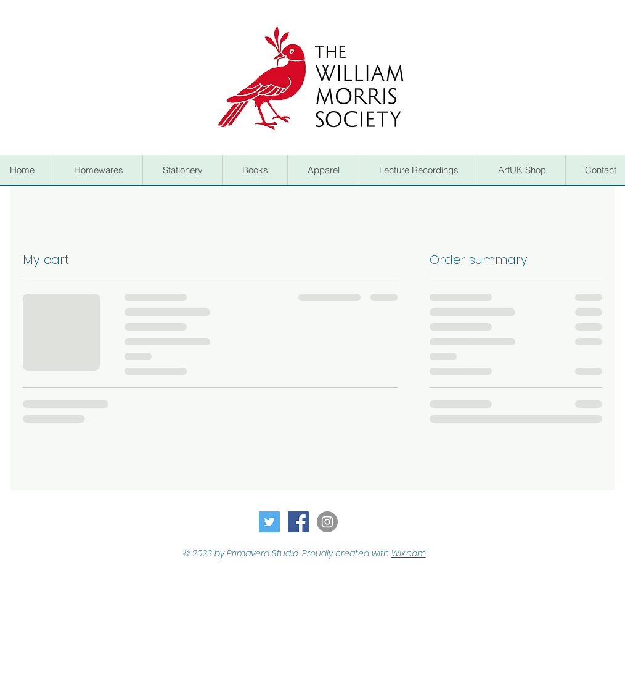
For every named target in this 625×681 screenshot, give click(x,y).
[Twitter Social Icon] (269, 521)
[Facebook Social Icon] (298, 521)
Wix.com (408, 553)
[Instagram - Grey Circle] (327, 521)
